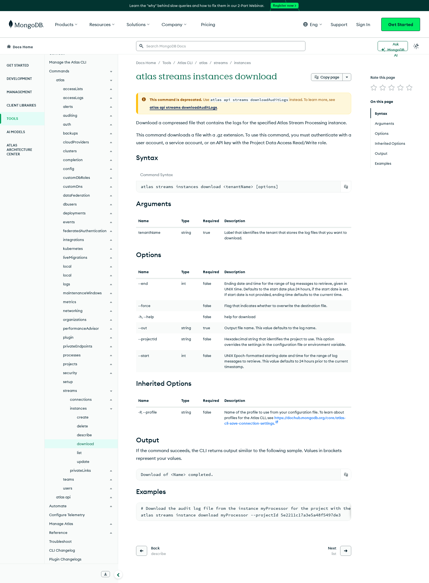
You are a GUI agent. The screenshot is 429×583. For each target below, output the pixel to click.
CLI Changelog (62, 550)
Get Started (400, 24)
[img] (373, 87)
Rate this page (382, 77)
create (83, 417)
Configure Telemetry (67, 515)
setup (68, 381)
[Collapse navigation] (118, 574)
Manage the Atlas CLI (67, 62)
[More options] (346, 77)
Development (19, 79)
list (79, 452)
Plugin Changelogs (65, 559)
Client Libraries (21, 105)
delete (82, 426)
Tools (12, 118)
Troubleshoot (60, 541)
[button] (312, 24)
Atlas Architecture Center (19, 149)
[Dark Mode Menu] (416, 46)
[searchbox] (220, 46)
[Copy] (346, 187)
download (85, 444)
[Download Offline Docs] (105, 574)
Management (19, 92)
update (83, 461)
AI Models (16, 132)
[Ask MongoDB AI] (393, 46)
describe (84, 435)
